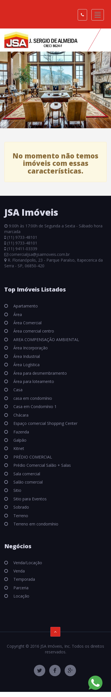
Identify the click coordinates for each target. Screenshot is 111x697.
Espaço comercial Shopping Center (44, 423)
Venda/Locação (27, 562)
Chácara (20, 415)
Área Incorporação (30, 347)
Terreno (20, 515)
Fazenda (20, 432)
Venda (18, 571)
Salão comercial (27, 482)
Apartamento (25, 306)
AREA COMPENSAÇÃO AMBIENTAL (45, 339)
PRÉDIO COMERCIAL (32, 457)
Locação (20, 596)
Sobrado (20, 507)
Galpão (19, 440)
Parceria (20, 587)
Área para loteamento (33, 381)
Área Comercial (27, 322)
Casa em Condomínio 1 (34, 406)
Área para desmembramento (39, 373)
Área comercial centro (33, 331)
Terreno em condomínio (35, 524)
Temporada (23, 579)
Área (17, 314)
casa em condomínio (32, 398)
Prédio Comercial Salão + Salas (41, 465)
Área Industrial (26, 356)
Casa (17, 389)
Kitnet (18, 448)
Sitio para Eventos (29, 499)
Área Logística (26, 364)
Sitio (16, 490)
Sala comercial (26, 473)
